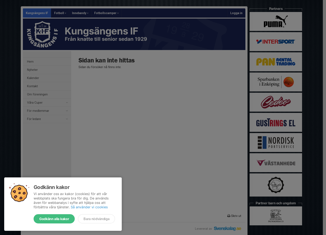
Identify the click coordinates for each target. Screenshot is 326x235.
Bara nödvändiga (96, 219)
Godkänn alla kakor (54, 219)
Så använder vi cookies (89, 207)
